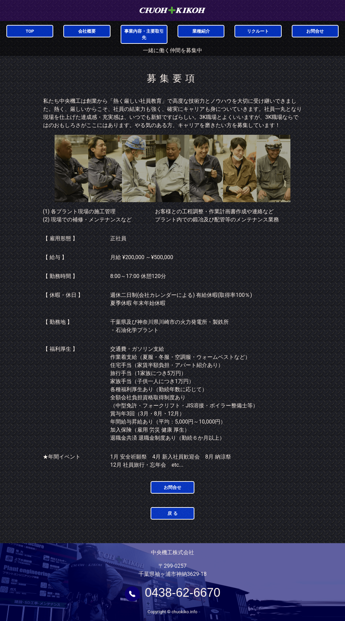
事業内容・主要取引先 (144, 34)
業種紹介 (201, 31)
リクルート (258, 31)
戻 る (172, 513)
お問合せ (315, 31)
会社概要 (87, 31)
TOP (30, 31)
